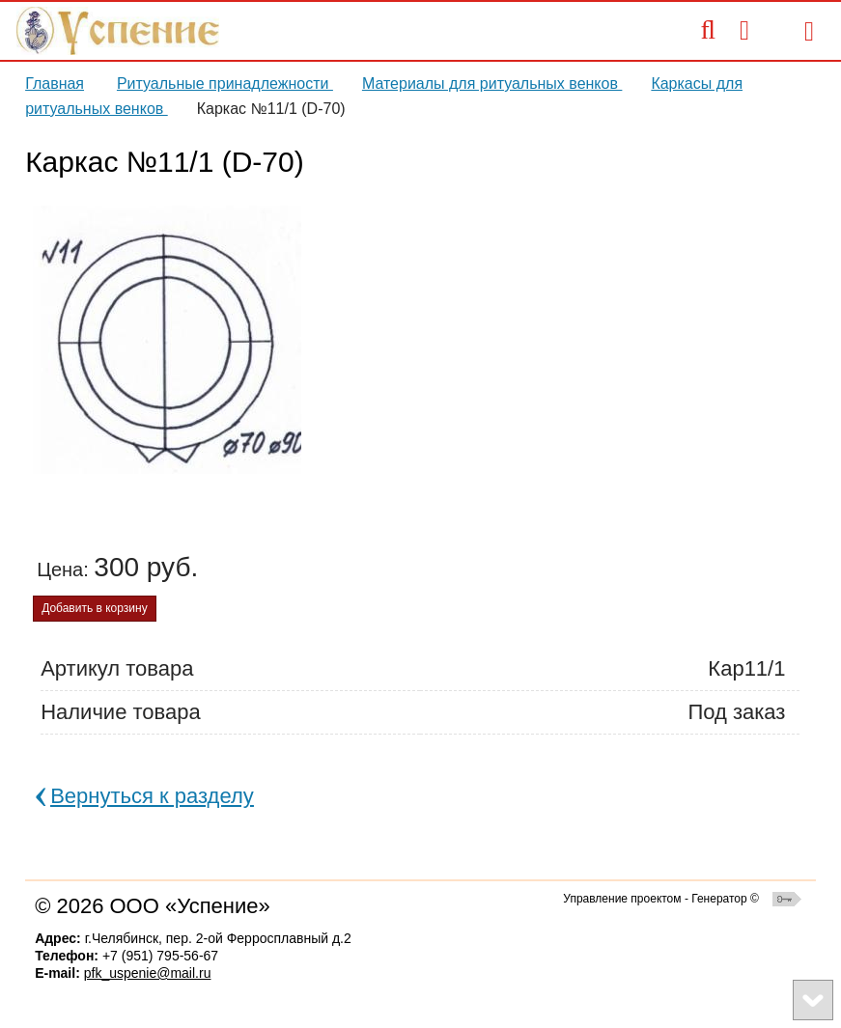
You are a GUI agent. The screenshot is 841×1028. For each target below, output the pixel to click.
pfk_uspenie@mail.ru (147, 973)
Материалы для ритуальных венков (492, 83)
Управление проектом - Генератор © (661, 898)
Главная (54, 83)
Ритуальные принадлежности (225, 83)
